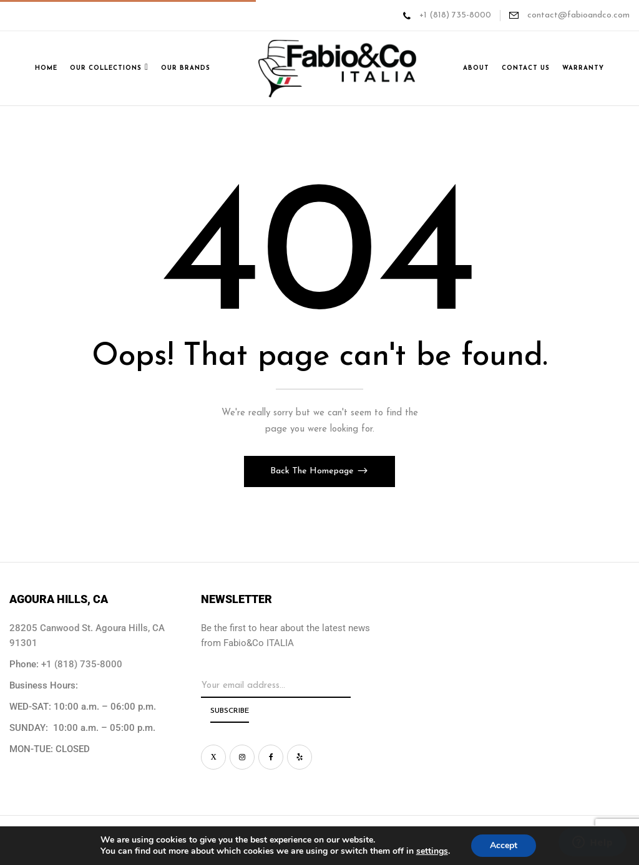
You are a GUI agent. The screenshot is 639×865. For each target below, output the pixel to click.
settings (432, 851)
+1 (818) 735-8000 (455, 15)
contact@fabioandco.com (577, 15)
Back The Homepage (313, 471)
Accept (503, 845)
